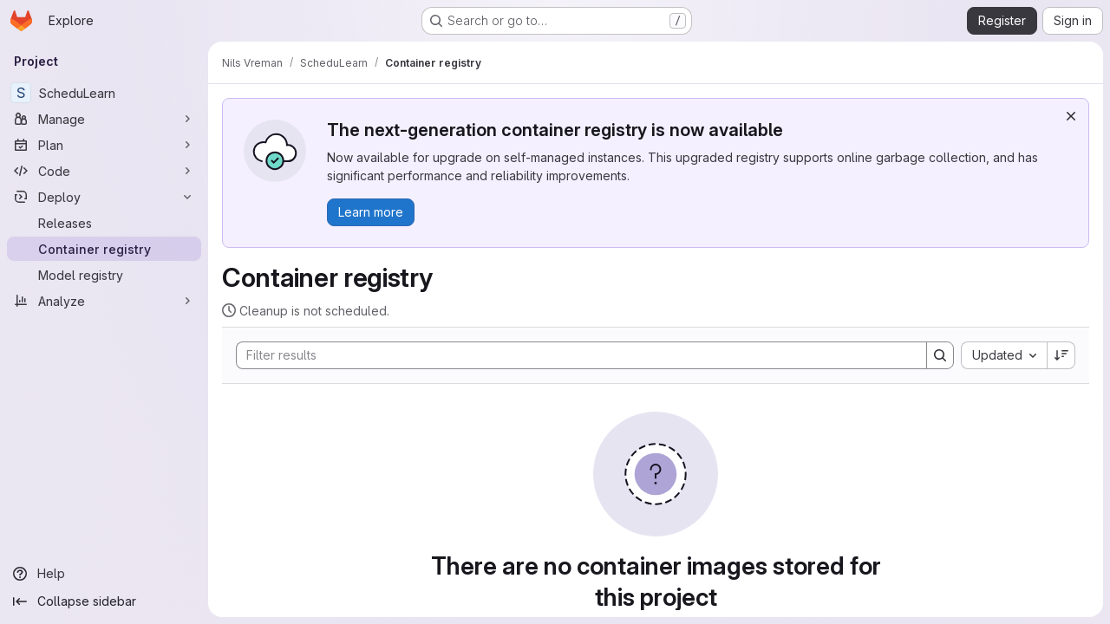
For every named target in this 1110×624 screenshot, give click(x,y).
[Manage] (104, 119)
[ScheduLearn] (104, 93)
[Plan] (104, 145)
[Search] (572, 355)
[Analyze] (104, 301)
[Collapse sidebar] (104, 601)
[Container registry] (104, 249)
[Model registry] (104, 275)
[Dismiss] (1071, 116)
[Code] (104, 171)
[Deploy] (104, 197)
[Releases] (104, 223)
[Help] (104, 574)
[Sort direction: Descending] (1061, 355)
